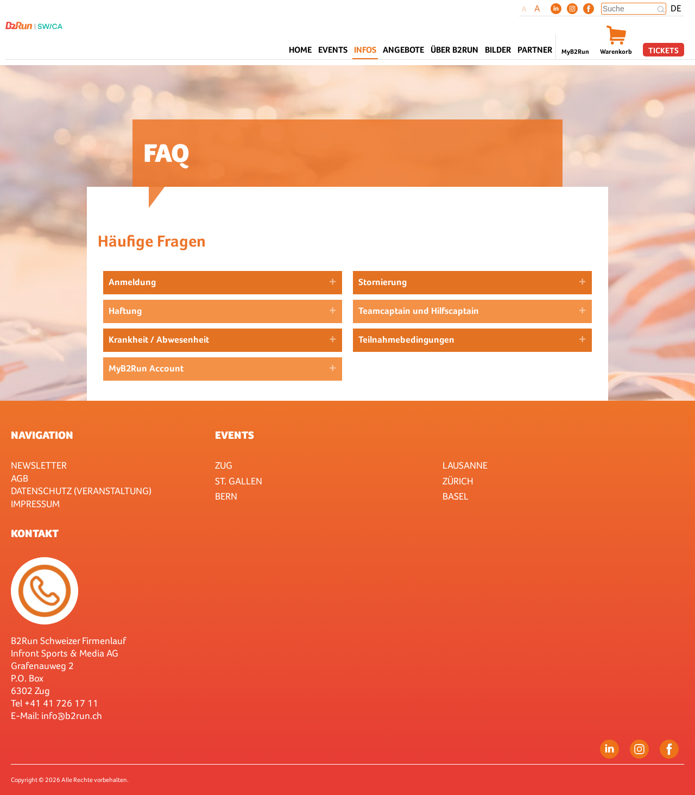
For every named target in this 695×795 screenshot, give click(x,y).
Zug (223, 465)
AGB (19, 478)
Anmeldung (132, 282)
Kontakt (35, 533)
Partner (534, 50)
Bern (226, 496)
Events (234, 434)
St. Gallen (238, 481)
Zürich (458, 481)
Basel (456, 496)
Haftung (125, 311)
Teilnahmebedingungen (406, 340)
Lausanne (465, 465)
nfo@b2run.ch (72, 715)
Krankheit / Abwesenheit (159, 340)
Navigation (42, 434)
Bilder (498, 50)
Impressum (35, 503)
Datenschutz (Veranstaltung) (81, 490)
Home (300, 50)
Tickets (663, 50)
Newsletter (39, 465)
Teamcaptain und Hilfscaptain (418, 311)
